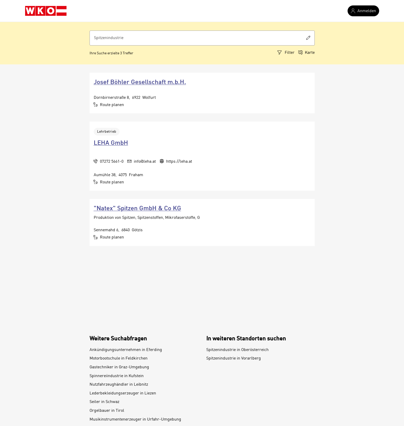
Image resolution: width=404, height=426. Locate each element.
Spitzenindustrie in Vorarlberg (233, 358)
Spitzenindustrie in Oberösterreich (237, 350)
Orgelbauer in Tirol (107, 411)
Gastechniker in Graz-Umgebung (119, 367)
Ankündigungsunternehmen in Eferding (126, 350)
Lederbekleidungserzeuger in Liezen (123, 393)
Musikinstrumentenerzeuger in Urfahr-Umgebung (135, 419)
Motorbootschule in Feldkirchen (119, 358)
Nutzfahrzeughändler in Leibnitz (119, 385)
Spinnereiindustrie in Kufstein (117, 376)
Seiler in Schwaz (104, 402)
